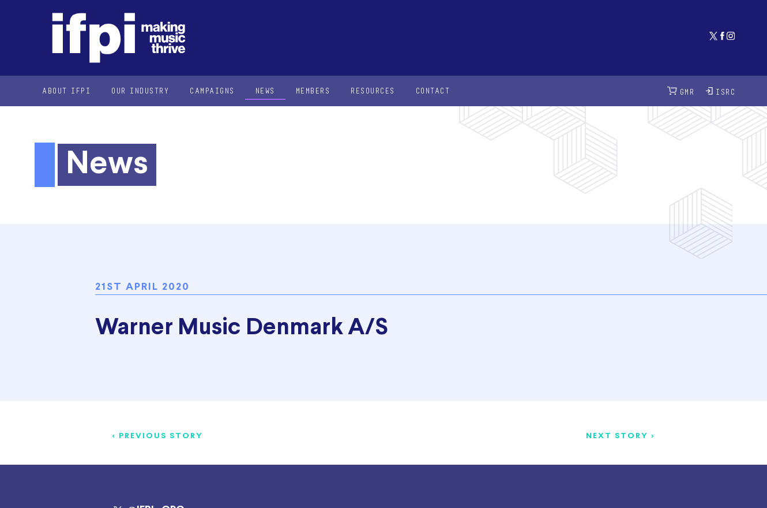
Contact (433, 90)
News (265, 90)
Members (313, 90)
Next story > (620, 436)
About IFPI (66, 90)
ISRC (720, 91)
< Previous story (157, 436)
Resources (373, 90)
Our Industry (140, 90)
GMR (681, 91)
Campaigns (212, 90)
